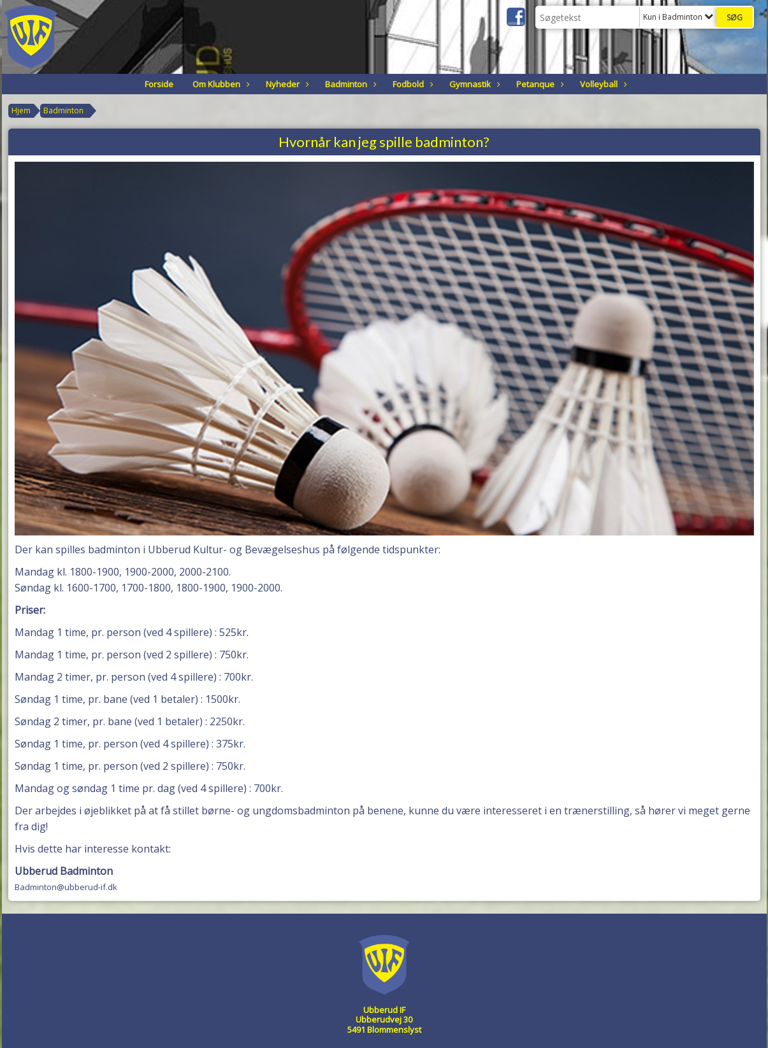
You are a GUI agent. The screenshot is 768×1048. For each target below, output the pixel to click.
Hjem (21, 110)
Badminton (349, 84)
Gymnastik (473, 84)
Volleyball (602, 84)
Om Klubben (219, 84)
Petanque (538, 84)
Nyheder (286, 84)
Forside (159, 84)
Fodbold (411, 84)
